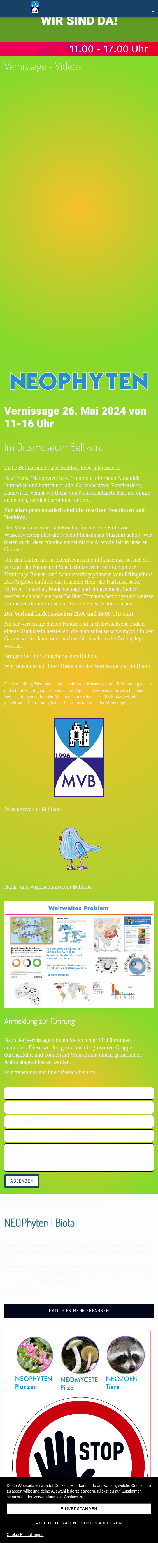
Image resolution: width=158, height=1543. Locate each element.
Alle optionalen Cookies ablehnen (79, 1523)
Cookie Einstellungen (25, 1534)
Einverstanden (79, 1508)
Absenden (21, 1181)
